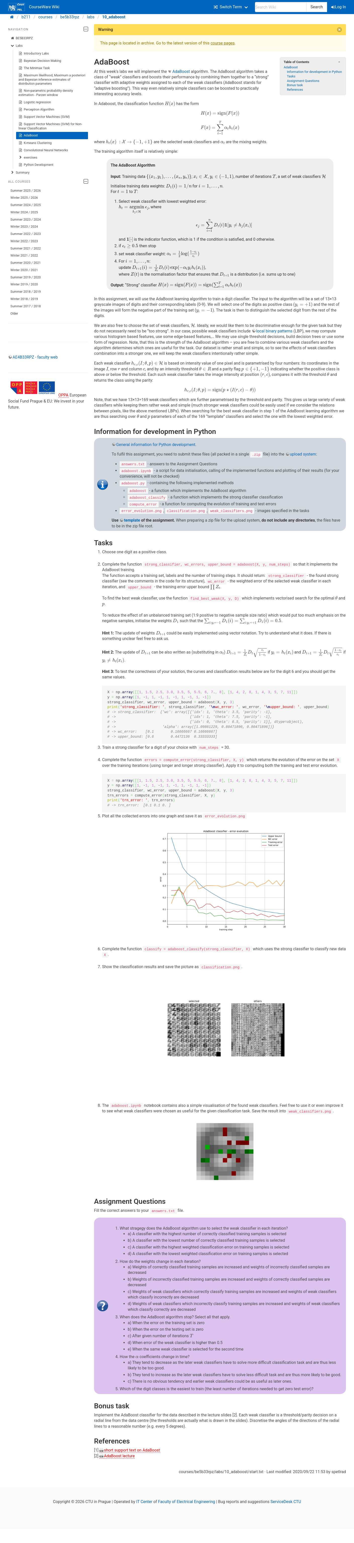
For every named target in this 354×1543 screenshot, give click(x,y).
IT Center (144, 1501)
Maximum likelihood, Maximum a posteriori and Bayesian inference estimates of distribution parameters (52, 79)
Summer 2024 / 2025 (26, 205)
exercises (28, 158)
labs (91, 17)
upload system (303, 454)
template (132, 520)
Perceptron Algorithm (36, 110)
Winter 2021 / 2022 (24, 255)
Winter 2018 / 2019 (24, 299)
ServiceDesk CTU (286, 1501)
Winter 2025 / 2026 (24, 198)
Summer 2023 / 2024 (26, 219)
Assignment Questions (303, 81)
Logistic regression (35, 102)
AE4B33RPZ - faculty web (35, 357)
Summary (20, 173)
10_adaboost (113, 17)
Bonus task (295, 85)
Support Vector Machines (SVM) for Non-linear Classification (50, 126)
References (295, 89)
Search (317, 7)
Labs (17, 46)
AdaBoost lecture (119, 1455)
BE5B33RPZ (22, 38)
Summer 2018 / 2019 (26, 291)
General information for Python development (155, 444)
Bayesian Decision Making (40, 61)
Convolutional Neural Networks (43, 150)
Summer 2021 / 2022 (26, 248)
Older (14, 313)
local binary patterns (274, 331)
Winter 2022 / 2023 (24, 241)
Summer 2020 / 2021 (26, 263)
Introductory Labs (34, 54)
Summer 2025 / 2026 (26, 190)
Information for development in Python (314, 72)
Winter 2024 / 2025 (24, 212)
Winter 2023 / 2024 (24, 226)
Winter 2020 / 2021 (24, 270)
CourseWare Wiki (33, 7)
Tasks (291, 76)
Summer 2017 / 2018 (26, 306)
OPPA (63, 395)
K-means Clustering (35, 143)
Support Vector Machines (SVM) (44, 117)
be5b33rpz (69, 17)
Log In (339, 7)
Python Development (36, 165)
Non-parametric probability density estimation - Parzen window (46, 92)
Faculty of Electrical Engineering (186, 1501)
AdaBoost (28, 135)
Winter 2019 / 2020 (24, 284)
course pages (222, 43)
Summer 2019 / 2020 (26, 277)
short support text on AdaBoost (132, 1449)
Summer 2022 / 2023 (26, 234)
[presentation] (170, 104)
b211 (26, 17)
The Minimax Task (34, 68)
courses (45, 17)
